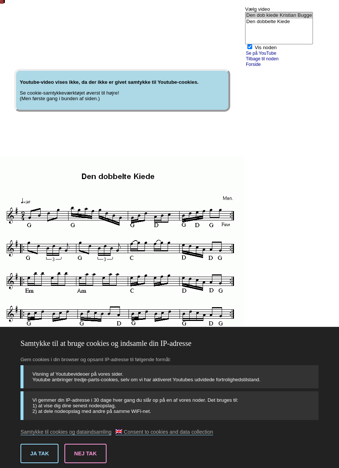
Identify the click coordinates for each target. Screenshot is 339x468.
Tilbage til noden (262, 58)
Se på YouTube (261, 53)
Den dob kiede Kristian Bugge (279, 15)
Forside (253, 64)
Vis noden (266, 47)
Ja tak (39, 453)
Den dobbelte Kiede (279, 22)
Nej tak (85, 453)
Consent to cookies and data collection (164, 432)
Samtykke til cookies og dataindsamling (65, 432)
